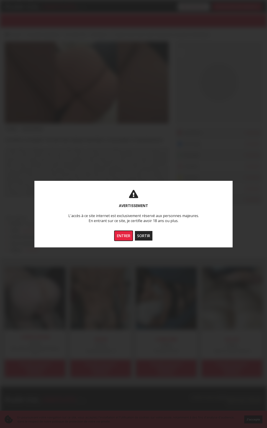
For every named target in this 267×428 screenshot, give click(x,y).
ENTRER (123, 235)
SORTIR (143, 235)
